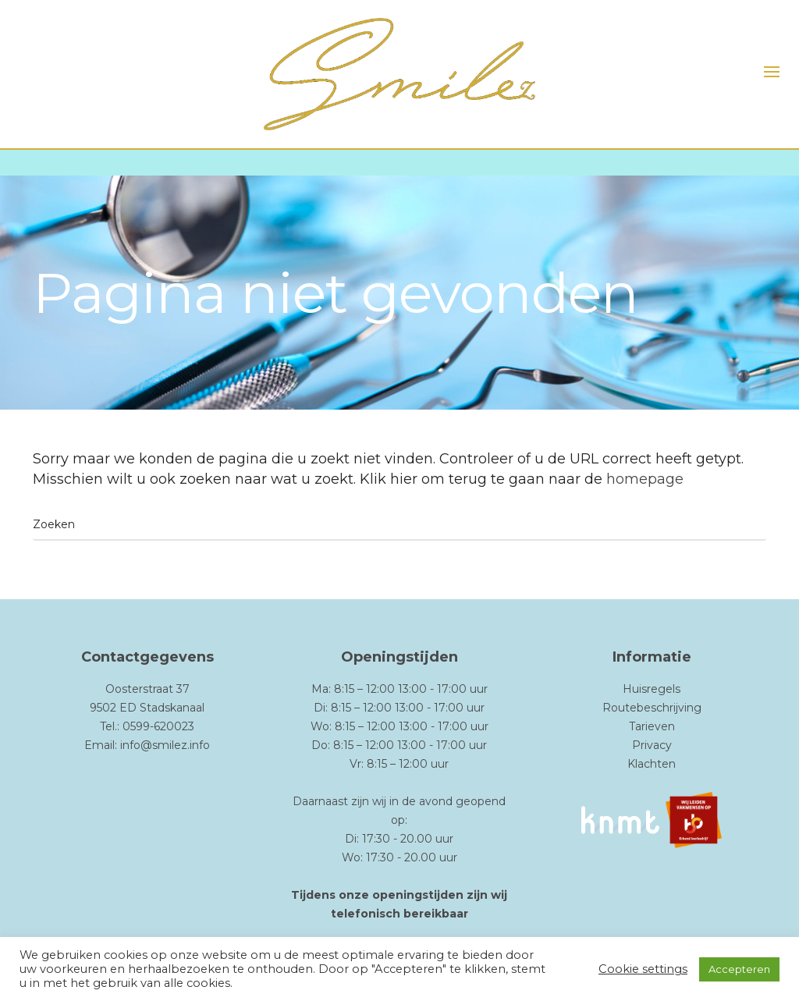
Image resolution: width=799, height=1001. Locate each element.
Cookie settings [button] (642, 969)
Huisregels (651, 689)
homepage (645, 479)
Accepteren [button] (739, 969)
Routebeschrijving (651, 708)
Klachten (651, 764)
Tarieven (652, 726)
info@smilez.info (165, 745)
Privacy (652, 745)
